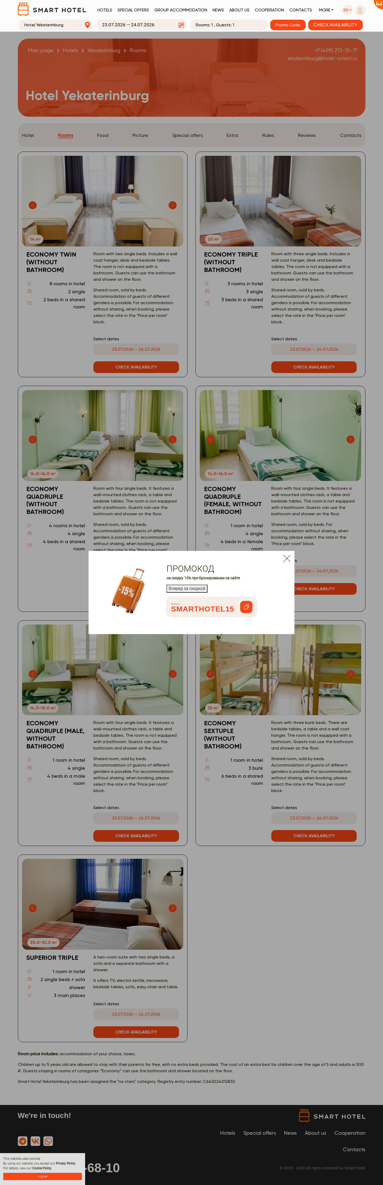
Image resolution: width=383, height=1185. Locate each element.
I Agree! (42, 1176)
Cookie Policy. (42, 1168)
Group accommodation (180, 9)
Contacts (300, 9)
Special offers (133, 9)
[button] (347, 10)
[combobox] (56, 25)
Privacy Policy (65, 1163)
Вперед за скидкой (187, 588)
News (218, 9)
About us (239, 9)
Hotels (104, 9)
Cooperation (269, 9)
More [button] (324, 9)
